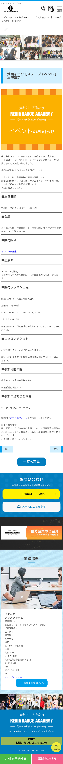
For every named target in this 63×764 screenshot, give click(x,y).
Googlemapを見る (34, 683)
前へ (7, 448)
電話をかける (47, 759)
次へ (56, 448)
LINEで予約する (16, 759)
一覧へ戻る (31, 461)
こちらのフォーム (19, 417)
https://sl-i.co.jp (13, 676)
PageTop (56, 749)
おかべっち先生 (9, 251)
